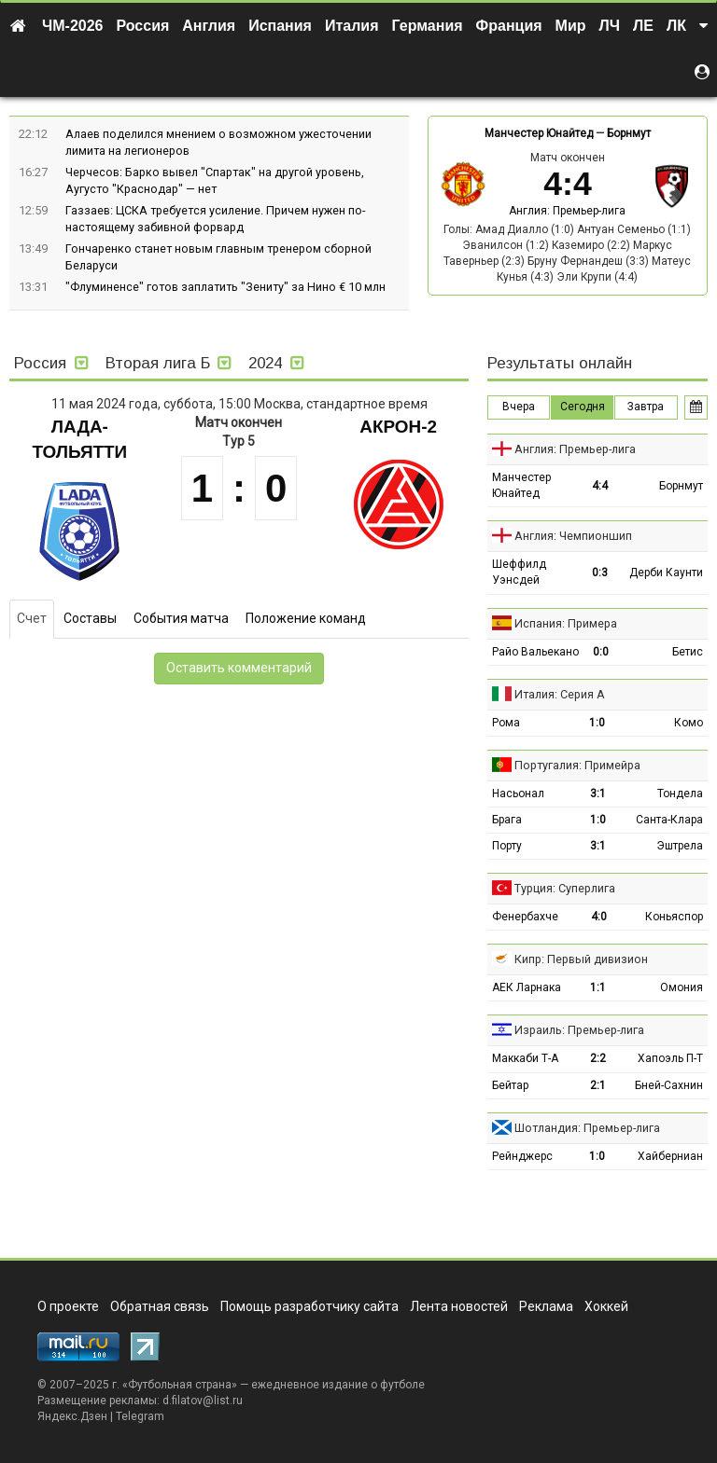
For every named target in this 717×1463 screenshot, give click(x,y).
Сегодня (582, 406)
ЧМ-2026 (73, 26)
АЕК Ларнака (526, 987)
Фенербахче (525, 916)
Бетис (687, 651)
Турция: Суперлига (564, 888)
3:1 (598, 793)
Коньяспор (674, 916)
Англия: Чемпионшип (573, 536)
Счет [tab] (32, 618)
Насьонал (518, 793)
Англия (208, 26)
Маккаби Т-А (525, 1058)
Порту (507, 845)
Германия (427, 26)
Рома (506, 722)
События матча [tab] (181, 618)
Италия (352, 26)
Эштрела (679, 845)
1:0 (597, 722)
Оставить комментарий (239, 667)
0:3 (600, 572)
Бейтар (510, 1085)
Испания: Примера (565, 623)
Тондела (680, 793)
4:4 (600, 485)
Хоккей (606, 1306)
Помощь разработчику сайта (309, 1306)
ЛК (676, 26)
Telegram (140, 1416)
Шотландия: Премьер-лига (587, 1128)
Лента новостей (459, 1306)
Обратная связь (159, 1306)
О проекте (68, 1306)
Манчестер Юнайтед (539, 133)
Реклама (546, 1306)
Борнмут (629, 133)
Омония (681, 987)
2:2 (598, 1058)
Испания (280, 26)
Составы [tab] (90, 618)
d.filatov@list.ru (202, 1400)
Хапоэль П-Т (670, 1058)
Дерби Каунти (666, 572)
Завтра (645, 406)
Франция (509, 26)
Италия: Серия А (559, 694)
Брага (507, 819)
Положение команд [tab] (306, 618)
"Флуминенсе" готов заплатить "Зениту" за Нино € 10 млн (225, 287)
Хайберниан (670, 1156)
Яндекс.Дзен (72, 1416)
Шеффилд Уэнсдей (519, 572)
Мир (570, 26)
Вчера (518, 406)
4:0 (599, 916)
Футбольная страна (180, 1384)
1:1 (598, 987)
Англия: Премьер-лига (567, 210)
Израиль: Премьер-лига (579, 1030)
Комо (688, 722)
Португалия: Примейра (577, 765)
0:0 (601, 651)
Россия (143, 26)
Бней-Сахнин (669, 1085)
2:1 (598, 1085)
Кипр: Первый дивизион (581, 959)
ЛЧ (609, 26)
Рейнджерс (522, 1156)
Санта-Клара (669, 819)
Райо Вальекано (535, 651)
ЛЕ (643, 26)
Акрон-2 (398, 426)
